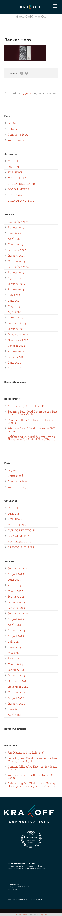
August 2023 (16, 289)
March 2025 (15, 244)
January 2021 (16, 356)
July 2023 (14, 294)
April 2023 (14, 311)
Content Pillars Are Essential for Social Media (32, 421)
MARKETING (17, 178)
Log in (12, 123)
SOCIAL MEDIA (18, 189)
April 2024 (14, 278)
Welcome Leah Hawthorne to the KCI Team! (31, 429)
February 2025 (17, 249)
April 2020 (14, 368)
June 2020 (14, 362)
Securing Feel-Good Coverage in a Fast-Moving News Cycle (33, 413)
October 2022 (16, 345)
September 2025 (18, 221)
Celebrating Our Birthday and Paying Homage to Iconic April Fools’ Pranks (31, 438)
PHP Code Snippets (21, 914)
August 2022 (16, 351)
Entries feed (15, 128)
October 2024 (16, 261)
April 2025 (14, 238)
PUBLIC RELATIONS (22, 183)
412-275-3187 (13, 889)
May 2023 (14, 306)
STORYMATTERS (19, 195)
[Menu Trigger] (55, 6)
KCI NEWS (15, 172)
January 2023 (16, 328)
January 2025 (16, 255)
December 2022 (18, 334)
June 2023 (14, 300)
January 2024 (16, 283)
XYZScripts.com (42, 914)
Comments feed (18, 134)
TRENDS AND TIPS (21, 200)
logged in (27, 93)
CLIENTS (14, 161)
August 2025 (16, 227)
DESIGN (13, 166)
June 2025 (14, 233)
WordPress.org (17, 140)
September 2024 (18, 266)
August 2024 (16, 272)
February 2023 (17, 323)
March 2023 (15, 317)
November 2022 (18, 340)
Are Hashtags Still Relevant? (26, 405)
